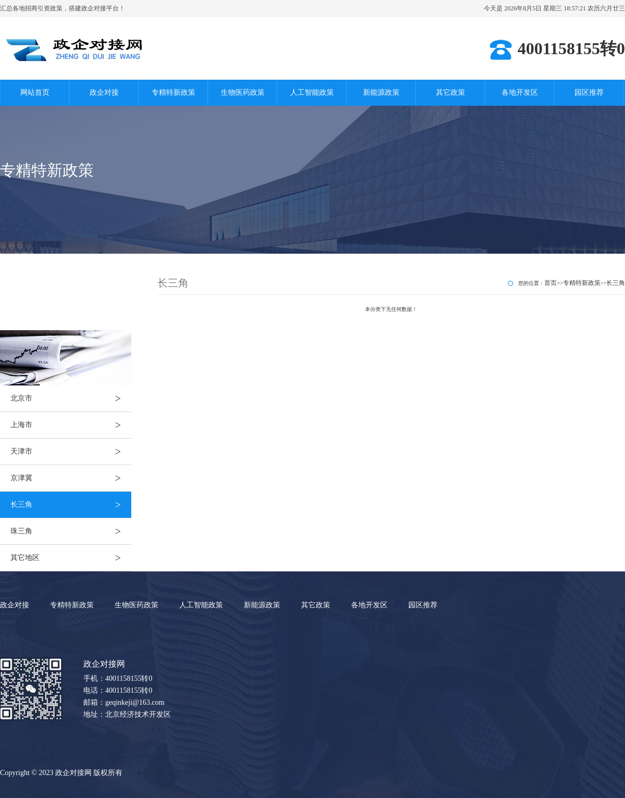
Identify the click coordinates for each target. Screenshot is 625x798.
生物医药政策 (243, 92)
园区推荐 (589, 92)
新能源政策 (381, 92)
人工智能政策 (312, 92)
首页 (550, 282)
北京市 (70, 398)
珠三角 (70, 531)
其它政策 (450, 92)
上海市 (70, 425)
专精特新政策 (173, 92)
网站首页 (34, 92)
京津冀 (70, 478)
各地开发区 (520, 92)
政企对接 (104, 92)
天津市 (70, 452)
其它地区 (70, 558)
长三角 (70, 505)
